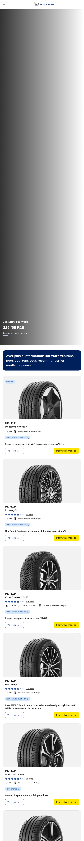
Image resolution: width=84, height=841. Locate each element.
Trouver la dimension (66, 450)
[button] (19, 515)
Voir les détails (14, 450)
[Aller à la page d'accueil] (44, 4)
